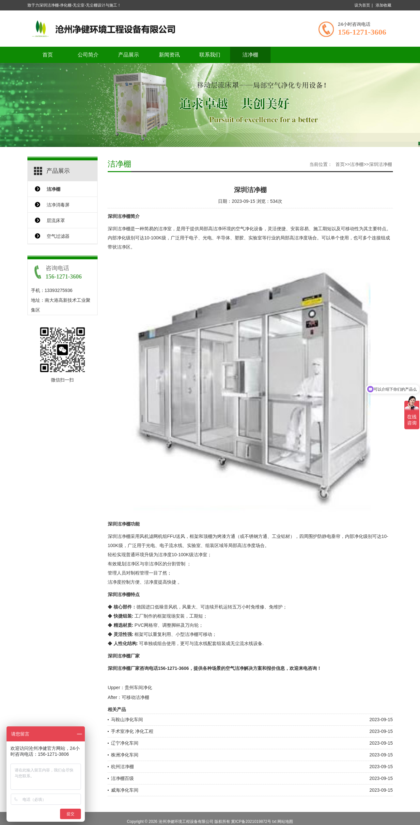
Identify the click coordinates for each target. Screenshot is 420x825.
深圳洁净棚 (380, 164)
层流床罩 (56, 220)
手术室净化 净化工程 (132, 731)
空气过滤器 (58, 236)
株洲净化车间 (124, 754)
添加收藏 (383, 5)
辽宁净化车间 (124, 743)
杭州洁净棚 (122, 766)
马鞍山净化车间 (127, 719)
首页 (47, 54)
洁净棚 (250, 54)
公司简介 (88, 54)
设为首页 (362, 5)
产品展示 (128, 54)
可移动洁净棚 (135, 697)
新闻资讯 (169, 54)
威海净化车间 (124, 790)
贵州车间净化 (138, 687)
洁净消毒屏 (58, 204)
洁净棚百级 (122, 778)
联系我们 (209, 54)
